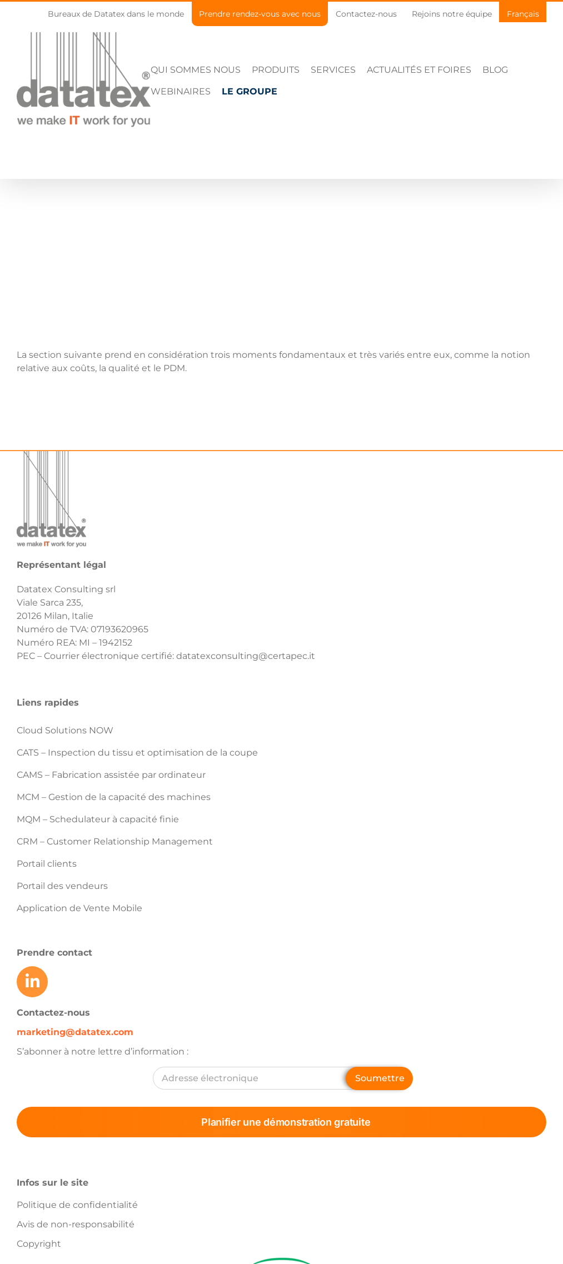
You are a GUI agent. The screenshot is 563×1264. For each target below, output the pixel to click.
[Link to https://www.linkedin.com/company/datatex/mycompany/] (32, 981)
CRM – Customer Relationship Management (115, 841)
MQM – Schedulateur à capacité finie (98, 819)
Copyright (39, 1243)
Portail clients (47, 863)
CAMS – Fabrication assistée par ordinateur (111, 775)
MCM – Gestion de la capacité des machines (114, 797)
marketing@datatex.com (75, 1032)
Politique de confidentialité (77, 1205)
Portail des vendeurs (62, 886)
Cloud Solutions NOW (65, 730)
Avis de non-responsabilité (75, 1224)
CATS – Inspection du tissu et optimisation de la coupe (137, 752)
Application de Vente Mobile (79, 908)
